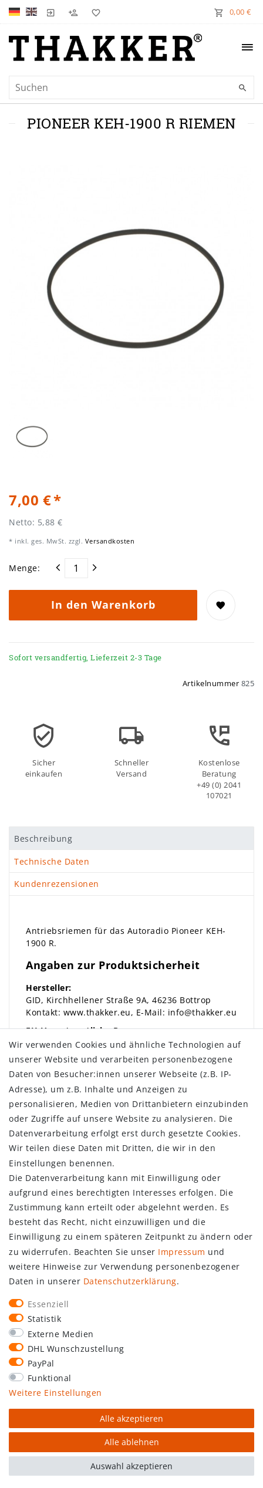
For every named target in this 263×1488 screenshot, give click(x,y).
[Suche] (242, 88)
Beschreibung (43, 838)
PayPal (41, 1363)
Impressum (181, 1251)
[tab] (131, 838)
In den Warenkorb (103, 605)
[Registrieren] (73, 11)
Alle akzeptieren (131, 1418)
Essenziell (48, 1304)
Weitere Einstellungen (55, 1392)
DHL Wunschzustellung (76, 1348)
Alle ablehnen (131, 1441)
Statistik (45, 1318)
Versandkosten (108, 541)
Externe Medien (61, 1333)
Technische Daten (51, 861)
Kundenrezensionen (56, 883)
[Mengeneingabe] (76, 568)
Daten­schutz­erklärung (130, 1281)
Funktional (50, 1378)
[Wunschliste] (93, 11)
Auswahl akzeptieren (131, 1466)
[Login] (51, 11)
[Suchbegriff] (131, 87)
